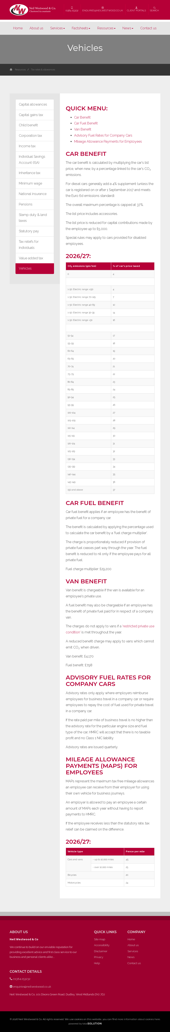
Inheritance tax (29, 173)
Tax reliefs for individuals (29, 245)
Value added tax (31, 258)
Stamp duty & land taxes (33, 218)
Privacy (98, 957)
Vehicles (25, 268)
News (127, 28)
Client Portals (136, 9)
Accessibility (101, 945)
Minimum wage (30, 183)
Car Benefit (82, 117)
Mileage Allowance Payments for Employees (108, 141)
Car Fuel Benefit (86, 123)
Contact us (148, 28)
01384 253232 (72, 9)
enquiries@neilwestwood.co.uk (102, 9)
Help (97, 963)
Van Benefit (82, 129)
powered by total (85, 1023)
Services (57, 28)
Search (154, 9)
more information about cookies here (138, 1019)
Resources (106, 28)
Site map (99, 939)
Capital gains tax (31, 115)
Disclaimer (100, 951)
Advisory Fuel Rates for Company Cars (103, 135)
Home (18, 28)
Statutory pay (29, 231)
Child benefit (28, 125)
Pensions (25, 204)
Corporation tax (30, 136)
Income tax (27, 146)
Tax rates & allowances (43, 69)
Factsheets (81, 28)
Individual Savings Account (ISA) (32, 160)
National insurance (32, 194)
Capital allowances (33, 104)
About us (36, 28)
